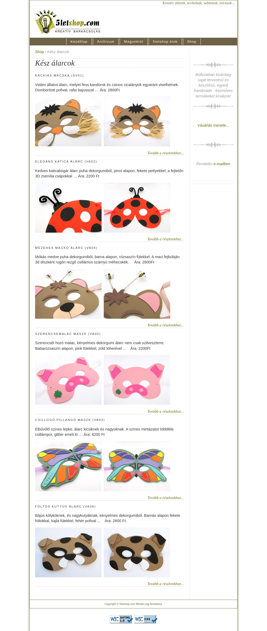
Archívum (105, 42)
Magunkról (133, 42)
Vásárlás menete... (213, 125)
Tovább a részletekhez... (165, 153)
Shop (192, 42)
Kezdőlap (78, 42)
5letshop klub (165, 42)
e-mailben (222, 164)
